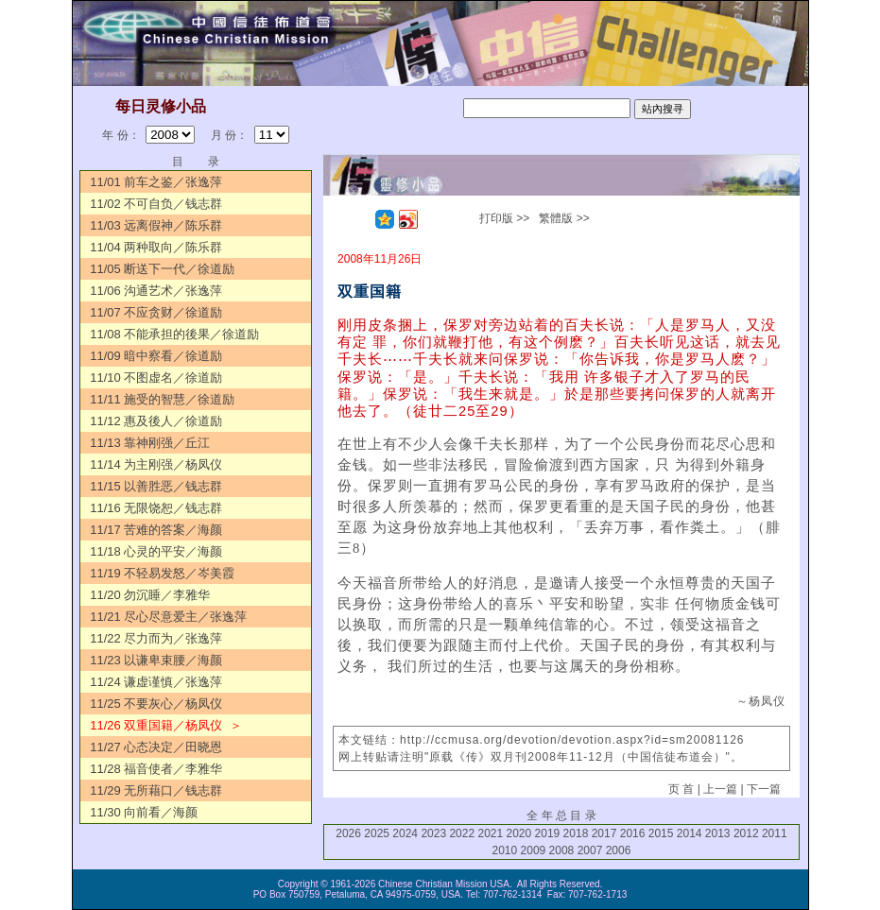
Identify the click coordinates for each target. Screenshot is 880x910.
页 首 (681, 789)
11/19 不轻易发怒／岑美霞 (162, 573)
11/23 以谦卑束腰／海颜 (156, 660)
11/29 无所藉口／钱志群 (156, 790)
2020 (519, 833)
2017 (604, 833)
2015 (661, 833)
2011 (774, 833)
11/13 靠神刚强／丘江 (150, 443)
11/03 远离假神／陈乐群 (156, 225)
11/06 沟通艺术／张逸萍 (156, 290)
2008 (562, 850)
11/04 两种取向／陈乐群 (156, 247)
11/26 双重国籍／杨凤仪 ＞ (165, 725)
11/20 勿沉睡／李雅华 (150, 595)
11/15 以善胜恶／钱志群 (156, 486)
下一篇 (764, 789)
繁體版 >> (564, 218)
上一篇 (720, 789)
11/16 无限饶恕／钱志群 (156, 508)
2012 (746, 833)
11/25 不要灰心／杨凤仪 (156, 703)
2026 (348, 833)
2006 (618, 850)
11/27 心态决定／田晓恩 (156, 747)
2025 (376, 833)
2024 (405, 833)
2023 (433, 833)
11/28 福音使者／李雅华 (156, 769)
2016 (633, 833)
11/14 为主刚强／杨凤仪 (156, 464)
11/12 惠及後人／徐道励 (156, 421)
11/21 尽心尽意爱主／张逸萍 (168, 617)
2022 (462, 833)
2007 (590, 850)
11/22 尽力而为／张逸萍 (156, 638)
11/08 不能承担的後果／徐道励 (174, 334)
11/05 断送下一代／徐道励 (162, 269)
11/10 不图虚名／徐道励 (156, 377)
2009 (533, 850)
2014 (689, 833)
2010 (505, 850)
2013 (718, 833)
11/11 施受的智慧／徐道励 (162, 399)
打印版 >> (504, 218)
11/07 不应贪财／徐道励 (156, 312)
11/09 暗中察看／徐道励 (156, 356)
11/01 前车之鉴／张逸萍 (156, 182)
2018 (576, 833)
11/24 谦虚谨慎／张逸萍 (156, 682)
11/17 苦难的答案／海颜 (156, 530)
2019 (548, 833)
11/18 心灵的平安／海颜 (156, 551)
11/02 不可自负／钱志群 (156, 204)
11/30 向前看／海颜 (144, 812)
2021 (490, 833)
